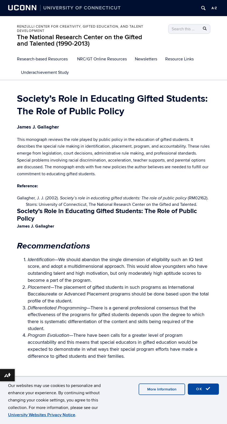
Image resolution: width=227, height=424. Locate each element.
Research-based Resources (42, 59)
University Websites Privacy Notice (41, 415)
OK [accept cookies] (203, 388)
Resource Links (179, 59)
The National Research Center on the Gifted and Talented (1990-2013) (79, 40)
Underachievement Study (45, 72)
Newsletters (146, 59)
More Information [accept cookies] (161, 389)
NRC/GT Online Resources (102, 59)
